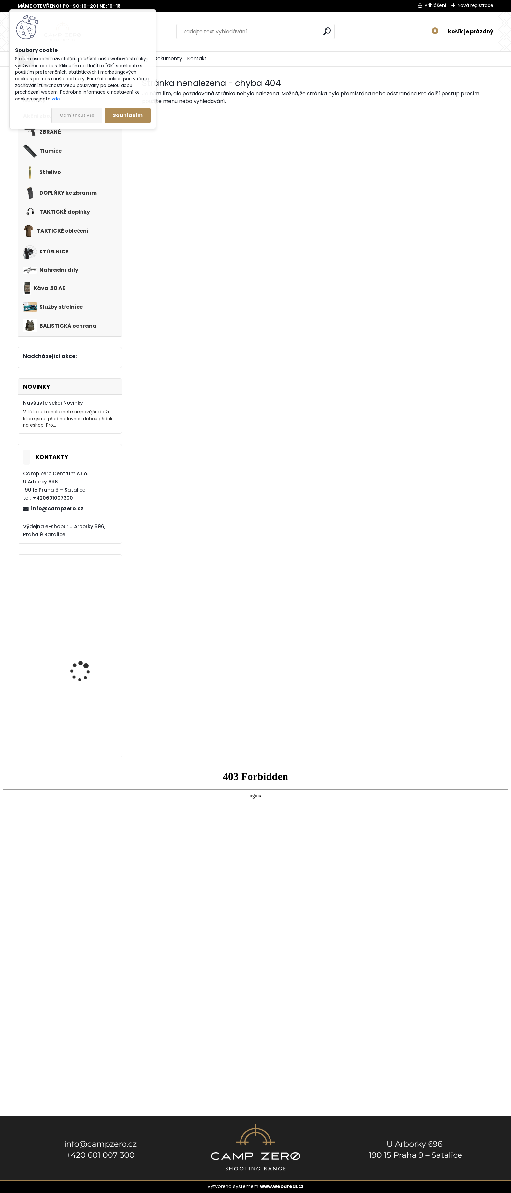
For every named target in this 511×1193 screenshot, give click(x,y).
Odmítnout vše (77, 115)
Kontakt (197, 58)
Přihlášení (435, 5)
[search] (327, 31)
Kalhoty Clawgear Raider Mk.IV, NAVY (81, 719)
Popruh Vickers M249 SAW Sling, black (84, 657)
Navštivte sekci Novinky (53, 402)
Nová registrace (475, 5)
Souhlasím (128, 115)
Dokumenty (168, 58)
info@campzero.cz (57, 508)
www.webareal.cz (282, 1186)
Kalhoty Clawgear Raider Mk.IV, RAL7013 (84, 595)
